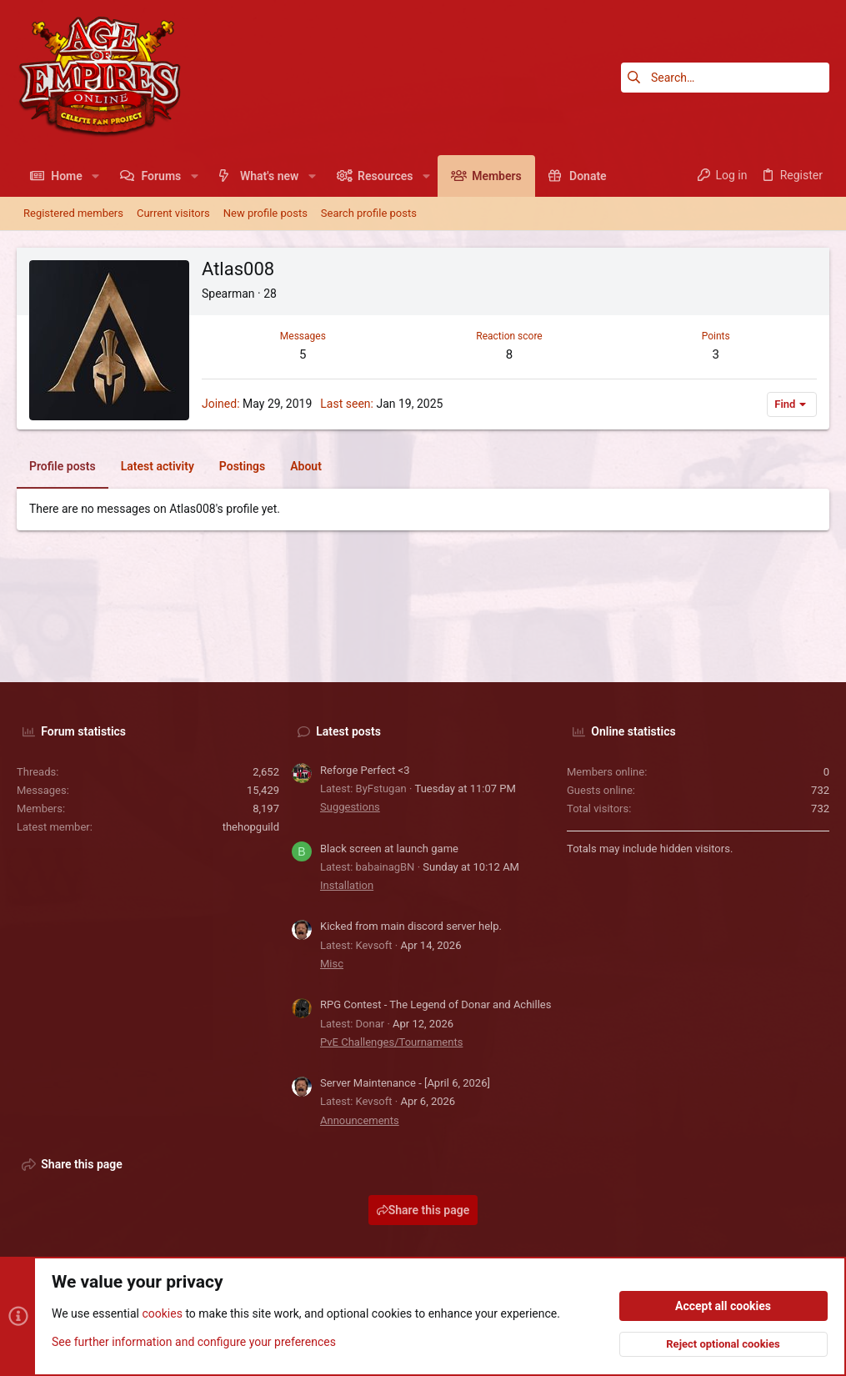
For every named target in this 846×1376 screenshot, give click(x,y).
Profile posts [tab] (62, 466)
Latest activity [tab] (157, 466)
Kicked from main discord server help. (411, 926)
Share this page (423, 1210)
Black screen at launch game (389, 848)
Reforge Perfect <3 (365, 770)
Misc (331, 963)
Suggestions (350, 807)
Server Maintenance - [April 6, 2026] (405, 1083)
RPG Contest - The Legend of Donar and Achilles (435, 1004)
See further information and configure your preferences (194, 1341)
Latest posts (348, 731)
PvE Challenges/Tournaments (391, 1042)
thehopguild (251, 827)
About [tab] (306, 466)
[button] (95, 176)
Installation (346, 885)
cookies (162, 1314)
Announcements (359, 1120)
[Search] (725, 78)
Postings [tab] (242, 466)
